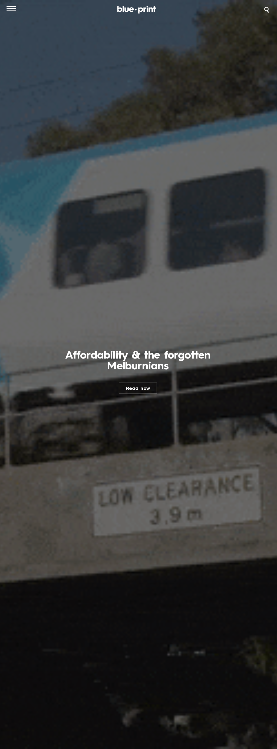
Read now (138, 388)
